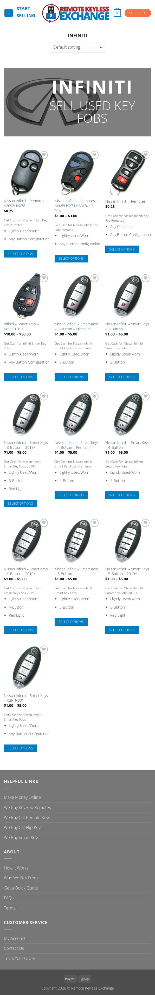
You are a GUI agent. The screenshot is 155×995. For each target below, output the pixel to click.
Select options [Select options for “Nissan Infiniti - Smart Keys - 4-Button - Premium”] (71, 495)
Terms (9, 908)
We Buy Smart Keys (21, 837)
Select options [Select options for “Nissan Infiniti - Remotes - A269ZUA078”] (20, 254)
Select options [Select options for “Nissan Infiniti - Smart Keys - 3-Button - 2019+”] (20, 503)
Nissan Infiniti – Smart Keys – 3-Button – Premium (77, 326)
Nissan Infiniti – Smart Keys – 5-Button (77, 571)
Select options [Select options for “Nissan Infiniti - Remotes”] (122, 249)
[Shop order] (77, 47)
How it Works (16, 868)
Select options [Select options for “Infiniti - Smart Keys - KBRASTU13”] (20, 377)
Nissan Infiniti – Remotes (125, 201)
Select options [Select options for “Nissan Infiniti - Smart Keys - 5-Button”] (71, 622)
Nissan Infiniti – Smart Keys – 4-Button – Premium (77, 445)
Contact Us (14, 948)
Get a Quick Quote (21, 888)
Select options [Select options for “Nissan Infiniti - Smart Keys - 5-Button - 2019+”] (122, 630)
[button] (8, 13)
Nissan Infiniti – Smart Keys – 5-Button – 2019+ (127, 571)
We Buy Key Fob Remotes (27, 807)
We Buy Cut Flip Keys (23, 827)
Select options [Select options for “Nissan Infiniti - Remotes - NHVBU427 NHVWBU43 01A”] (71, 258)
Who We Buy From (21, 878)
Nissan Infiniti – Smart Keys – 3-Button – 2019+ (26, 445)
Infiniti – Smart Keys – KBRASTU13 (21, 326)
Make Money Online (22, 797)
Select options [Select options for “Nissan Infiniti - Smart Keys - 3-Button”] (122, 377)
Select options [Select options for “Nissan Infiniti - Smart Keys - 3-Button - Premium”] (71, 377)
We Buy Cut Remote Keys (27, 817)
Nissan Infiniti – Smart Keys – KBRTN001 (26, 698)
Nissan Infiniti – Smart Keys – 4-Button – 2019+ (26, 571)
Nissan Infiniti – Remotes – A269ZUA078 (25, 203)
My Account (14, 938)
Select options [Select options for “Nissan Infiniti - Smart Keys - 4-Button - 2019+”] (20, 630)
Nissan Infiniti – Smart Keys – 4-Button (127, 445)
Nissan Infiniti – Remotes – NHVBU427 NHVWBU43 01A (76, 206)
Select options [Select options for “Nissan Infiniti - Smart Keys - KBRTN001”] (20, 748)
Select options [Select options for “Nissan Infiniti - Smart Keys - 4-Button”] (122, 495)
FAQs (9, 898)
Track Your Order (19, 958)
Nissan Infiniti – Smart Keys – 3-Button (127, 326)
